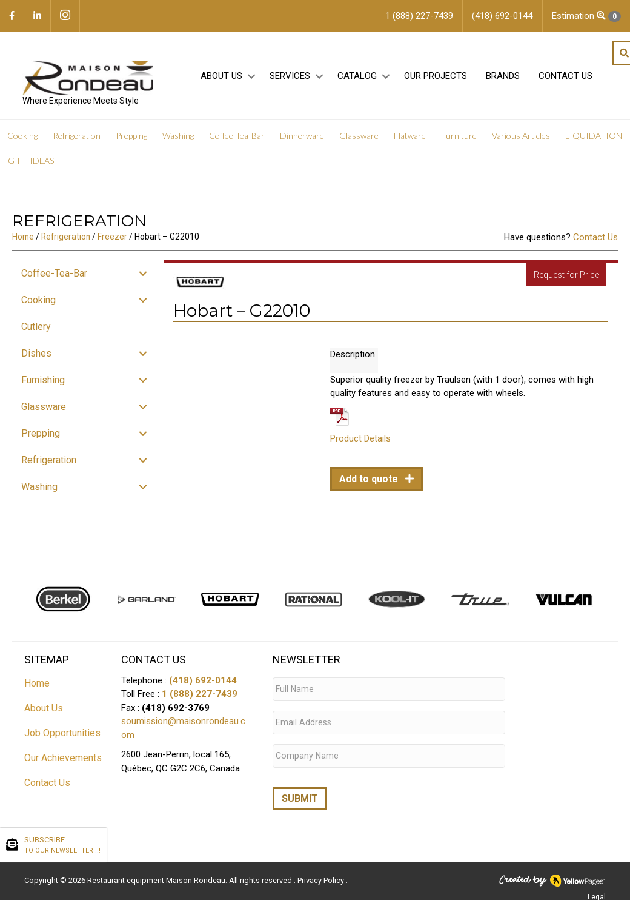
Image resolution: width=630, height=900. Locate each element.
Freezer (112, 240)
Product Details (360, 442)
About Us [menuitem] (219, 79)
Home (23, 240)
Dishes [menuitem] (36, 357)
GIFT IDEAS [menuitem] (31, 164)
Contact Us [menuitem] (564, 79)
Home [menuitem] (37, 687)
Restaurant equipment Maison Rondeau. (157, 873)
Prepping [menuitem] (131, 139)
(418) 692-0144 (203, 684)
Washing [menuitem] (178, 139)
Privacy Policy (321, 873)
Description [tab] (352, 357)
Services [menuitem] (288, 79)
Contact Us (595, 240)
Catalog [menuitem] (355, 79)
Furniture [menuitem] (459, 139)
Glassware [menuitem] (359, 139)
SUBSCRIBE (62, 845)
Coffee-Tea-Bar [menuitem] (237, 139)
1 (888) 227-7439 (199, 697)
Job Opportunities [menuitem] (62, 736)
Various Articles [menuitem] (521, 139)
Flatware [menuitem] (410, 139)
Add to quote (369, 482)
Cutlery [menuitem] (36, 330)
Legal (597, 890)
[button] (249, 80)
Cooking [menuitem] (22, 139)
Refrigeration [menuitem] (77, 139)
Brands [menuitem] (501, 79)
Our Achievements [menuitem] (63, 761)
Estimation (586, 16)
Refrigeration (65, 240)
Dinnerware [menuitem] (302, 139)
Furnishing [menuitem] (43, 383)
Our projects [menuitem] (433, 79)
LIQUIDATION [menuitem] (593, 139)
